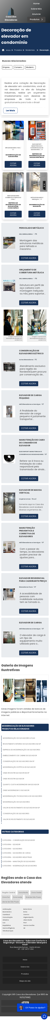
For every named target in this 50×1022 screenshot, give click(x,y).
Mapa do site (25, 981)
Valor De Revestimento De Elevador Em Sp (21, 807)
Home (36, 3)
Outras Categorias (13, 831)
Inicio (25, 959)
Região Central (8, 892)
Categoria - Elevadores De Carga (16, 853)
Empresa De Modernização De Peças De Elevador (7, 67)
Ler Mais (10, 110)
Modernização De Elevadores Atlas (19, 738)
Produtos (37, 19)
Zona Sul (6, 897)
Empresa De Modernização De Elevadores (21, 749)
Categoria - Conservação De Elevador (18, 840)
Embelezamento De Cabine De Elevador (20, 755)
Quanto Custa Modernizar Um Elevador (21, 784)
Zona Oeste (36, 892)
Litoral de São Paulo (10, 902)
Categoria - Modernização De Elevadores (19, 866)
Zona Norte (23, 892)
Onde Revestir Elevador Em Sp (16, 773)
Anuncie (36, 14)
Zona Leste (17, 897)
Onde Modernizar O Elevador (16, 790)
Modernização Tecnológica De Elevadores (22, 796)
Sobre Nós (36, 8)
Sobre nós (25, 967)
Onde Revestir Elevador (13, 778)
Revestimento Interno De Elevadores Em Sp (22, 744)
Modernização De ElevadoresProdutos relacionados (18, 727)
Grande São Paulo (33, 897)
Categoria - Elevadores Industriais (17, 857)
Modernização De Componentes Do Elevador (31, 67)
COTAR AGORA (13, 164)
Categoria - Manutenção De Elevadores (18, 861)
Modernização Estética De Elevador (19, 767)
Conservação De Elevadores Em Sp (19, 67)
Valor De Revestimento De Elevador (19, 819)
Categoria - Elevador (11, 844)
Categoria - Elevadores (12, 849)
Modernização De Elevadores (16, 802)
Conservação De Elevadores (16, 813)
